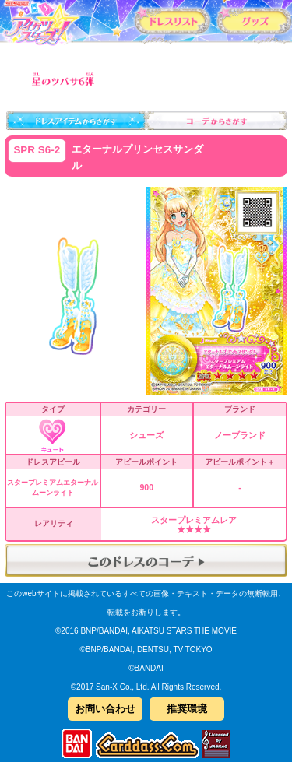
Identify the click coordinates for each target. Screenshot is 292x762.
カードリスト (172, 20)
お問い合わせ (105, 709)
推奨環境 (187, 709)
